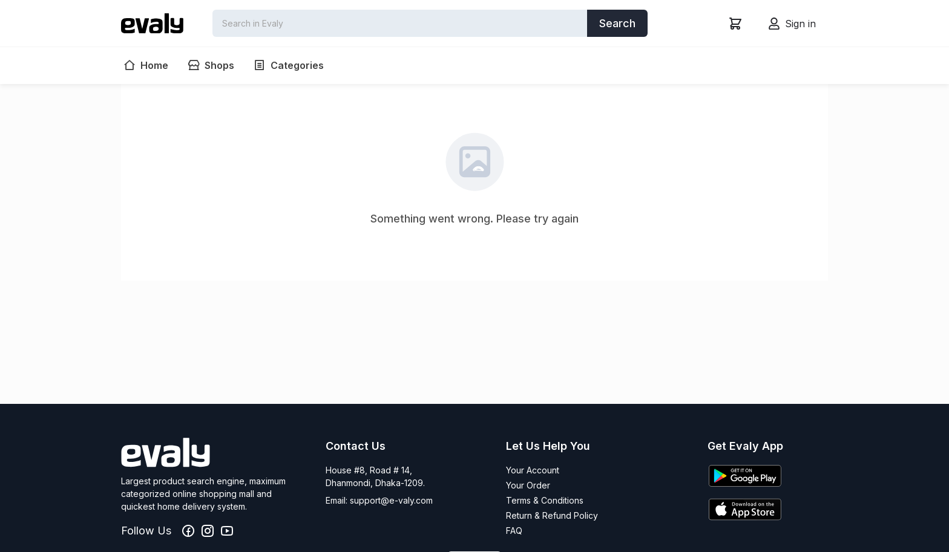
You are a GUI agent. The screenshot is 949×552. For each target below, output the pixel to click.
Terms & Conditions (544, 500)
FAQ (514, 530)
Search (617, 23)
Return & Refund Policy (552, 515)
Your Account (532, 470)
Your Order (528, 485)
